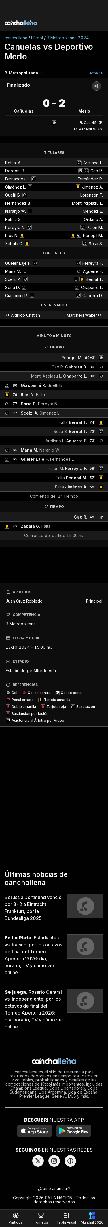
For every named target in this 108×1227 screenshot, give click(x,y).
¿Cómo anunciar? (54, 1188)
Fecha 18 (95, 73)
